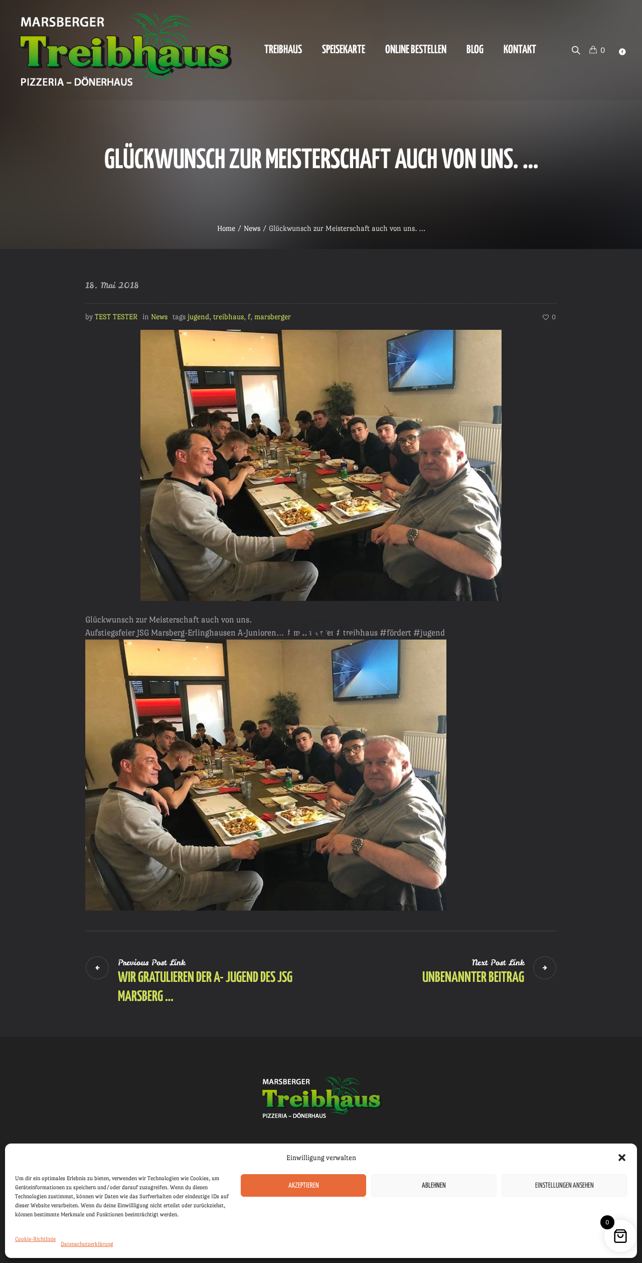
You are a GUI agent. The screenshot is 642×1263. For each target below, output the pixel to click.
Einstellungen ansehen (564, 1185)
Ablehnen (434, 1185)
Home (226, 228)
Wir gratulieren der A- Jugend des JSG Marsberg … (205, 987)
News (252, 228)
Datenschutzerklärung (87, 1244)
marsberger (272, 316)
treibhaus (228, 316)
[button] (622, 1158)
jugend (198, 316)
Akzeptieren (303, 1185)
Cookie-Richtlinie (35, 1239)
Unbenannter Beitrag (473, 978)
